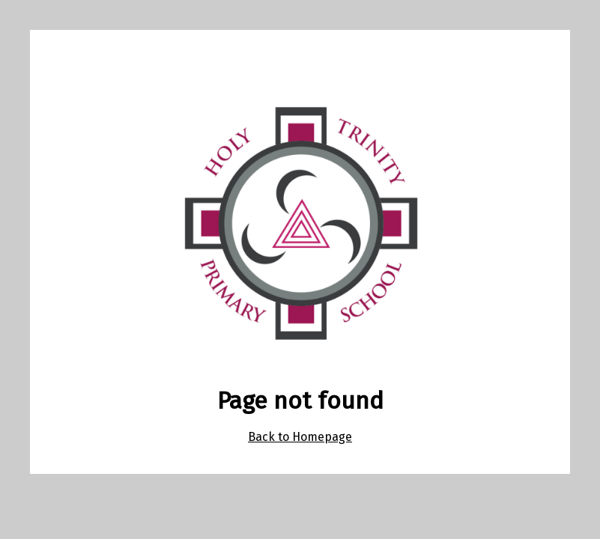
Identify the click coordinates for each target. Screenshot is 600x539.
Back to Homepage (300, 437)
